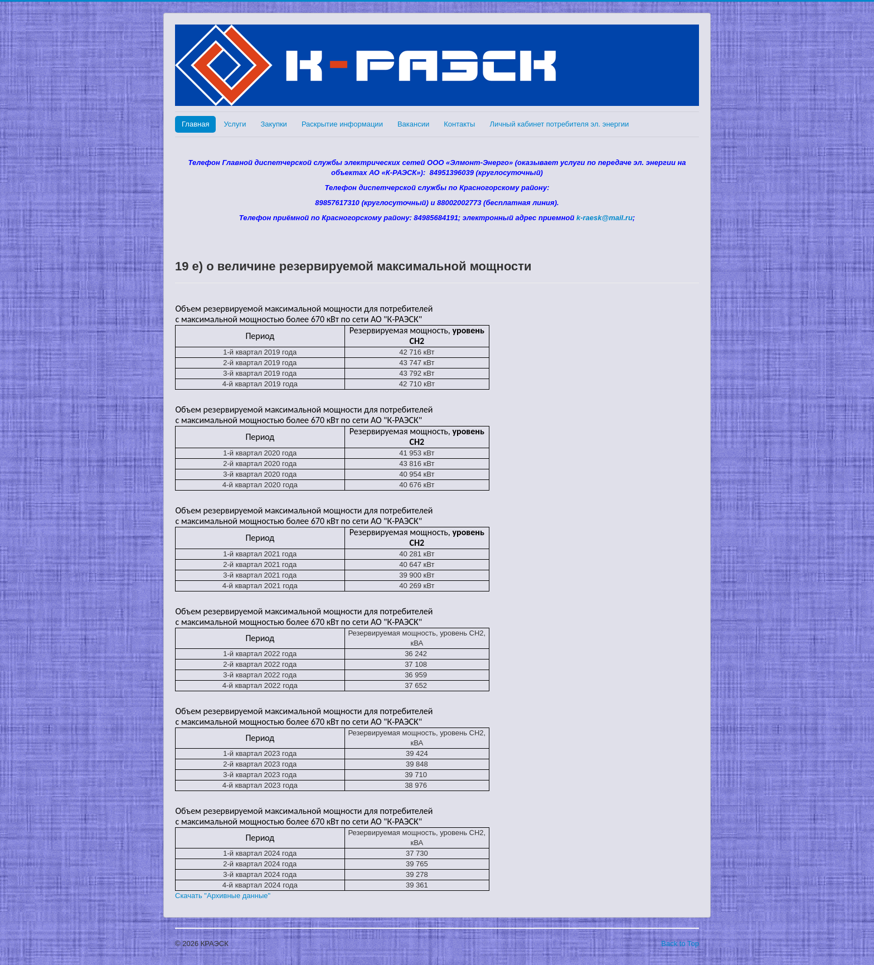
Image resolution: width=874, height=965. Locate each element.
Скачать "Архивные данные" (222, 895)
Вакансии (413, 124)
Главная (195, 124)
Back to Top (680, 943)
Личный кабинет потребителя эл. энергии (559, 124)
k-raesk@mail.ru (604, 218)
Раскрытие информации (342, 124)
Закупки (273, 124)
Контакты (459, 124)
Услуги (235, 124)
